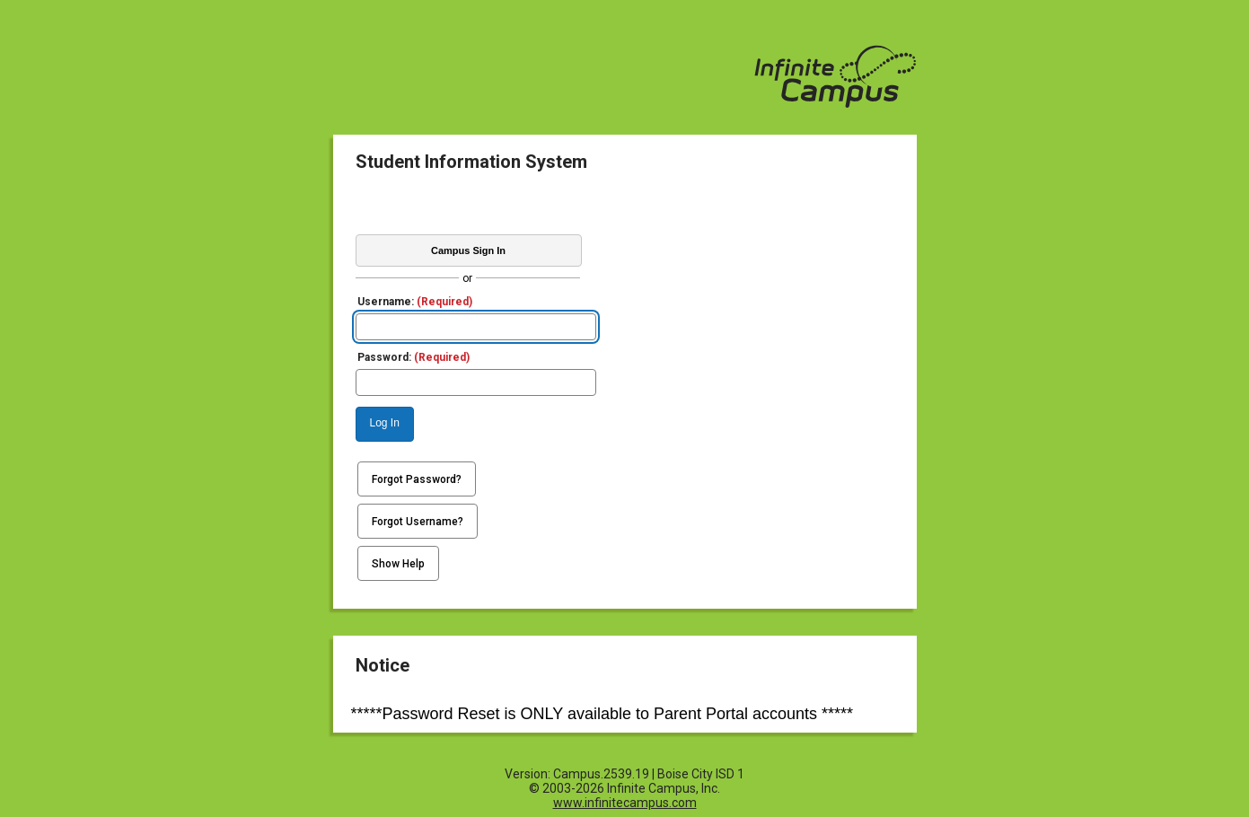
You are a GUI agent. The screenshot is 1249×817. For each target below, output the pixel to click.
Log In (385, 423)
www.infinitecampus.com (625, 802)
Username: (414, 301)
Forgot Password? (417, 479)
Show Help (398, 564)
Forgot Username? (417, 521)
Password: (413, 357)
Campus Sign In (468, 250)
